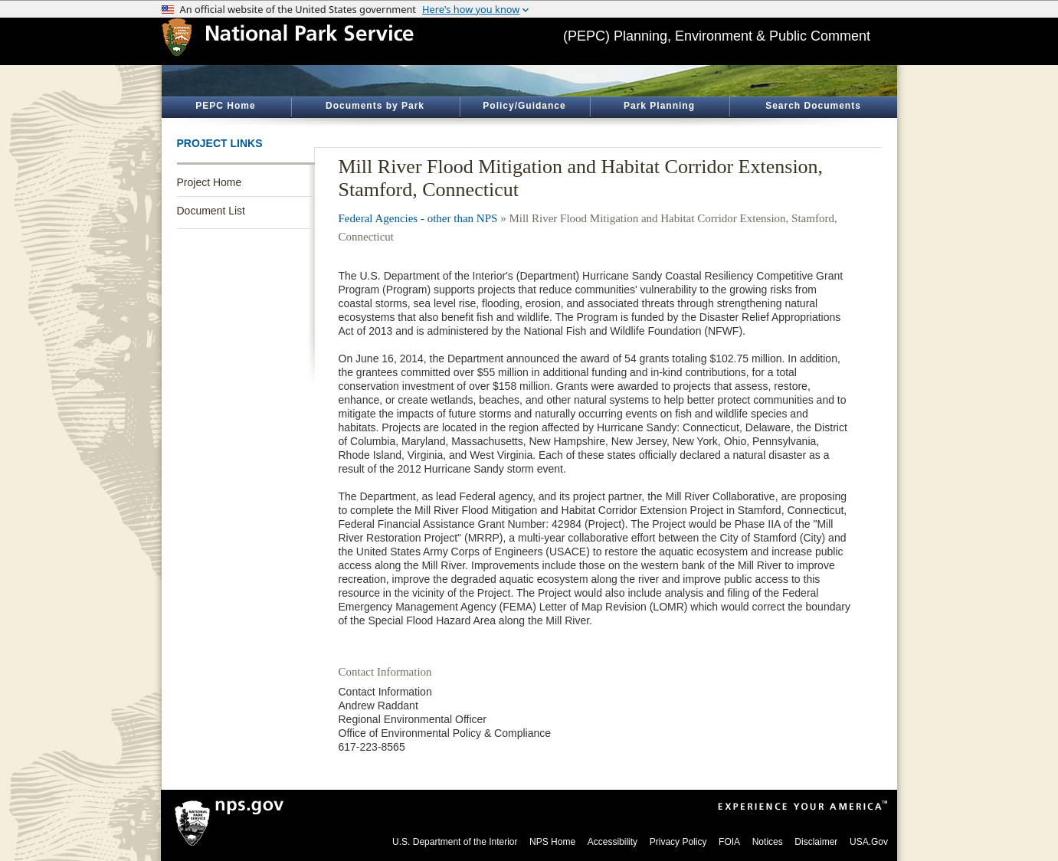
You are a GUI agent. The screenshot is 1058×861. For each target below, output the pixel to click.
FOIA (729, 841)
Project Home (209, 182)
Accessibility (612, 841)
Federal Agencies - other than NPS (418, 218)
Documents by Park (375, 105)
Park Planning (659, 105)
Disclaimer (815, 841)
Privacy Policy (678, 841)
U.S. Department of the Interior (454, 841)
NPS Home (552, 841)
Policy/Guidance (524, 105)
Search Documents (813, 105)
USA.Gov (869, 841)
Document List (211, 211)
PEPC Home (225, 105)
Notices (767, 841)
